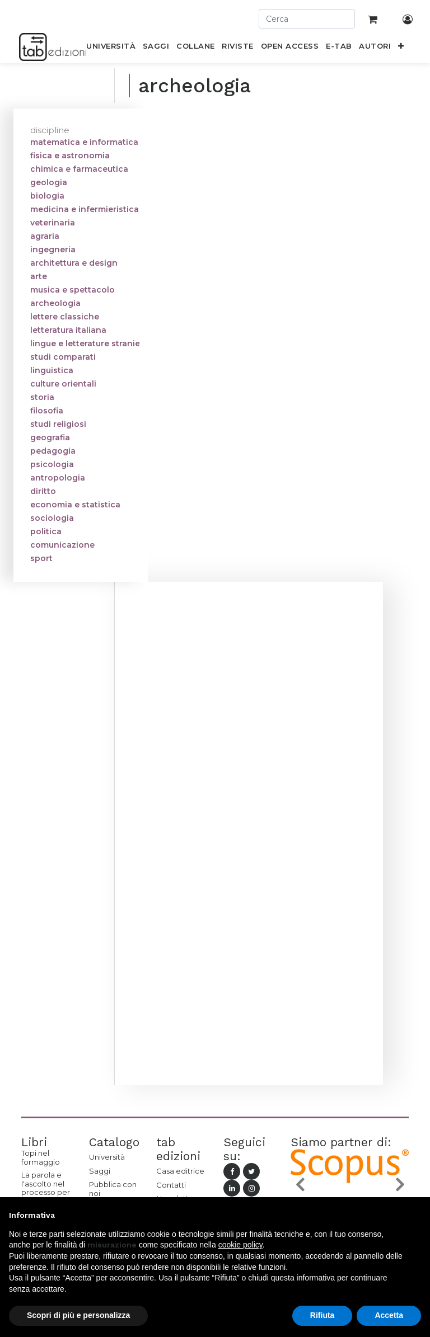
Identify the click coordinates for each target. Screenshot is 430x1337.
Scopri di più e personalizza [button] (78, 1315)
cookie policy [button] (240, 1244)
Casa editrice (180, 1170)
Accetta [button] (389, 1315)
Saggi (99, 1170)
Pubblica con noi (113, 1189)
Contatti (171, 1184)
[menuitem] (111, 48)
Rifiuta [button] (322, 1315)
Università (107, 1156)
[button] (401, 48)
